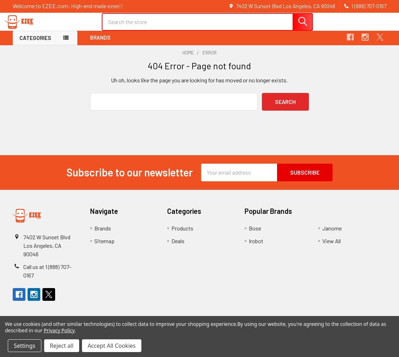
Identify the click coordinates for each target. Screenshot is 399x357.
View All (331, 246)
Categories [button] (35, 44)
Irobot (256, 246)
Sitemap (104, 246)
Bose (255, 233)
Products (182, 233)
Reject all (62, 346)
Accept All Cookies (112, 346)
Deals (177, 246)
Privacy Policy (59, 330)
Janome (332, 233)
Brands (100, 43)
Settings (24, 346)
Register (343, 29)
